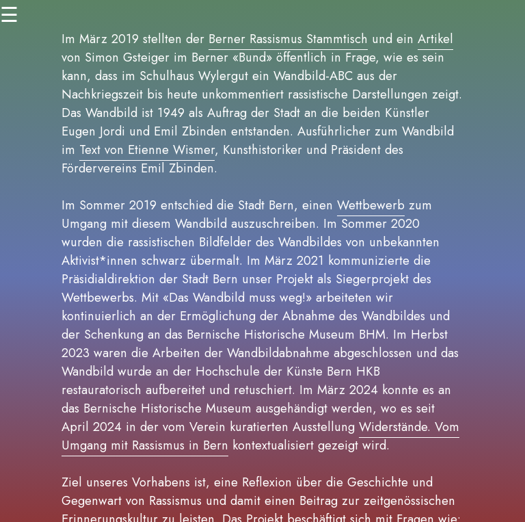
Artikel (435, 38)
